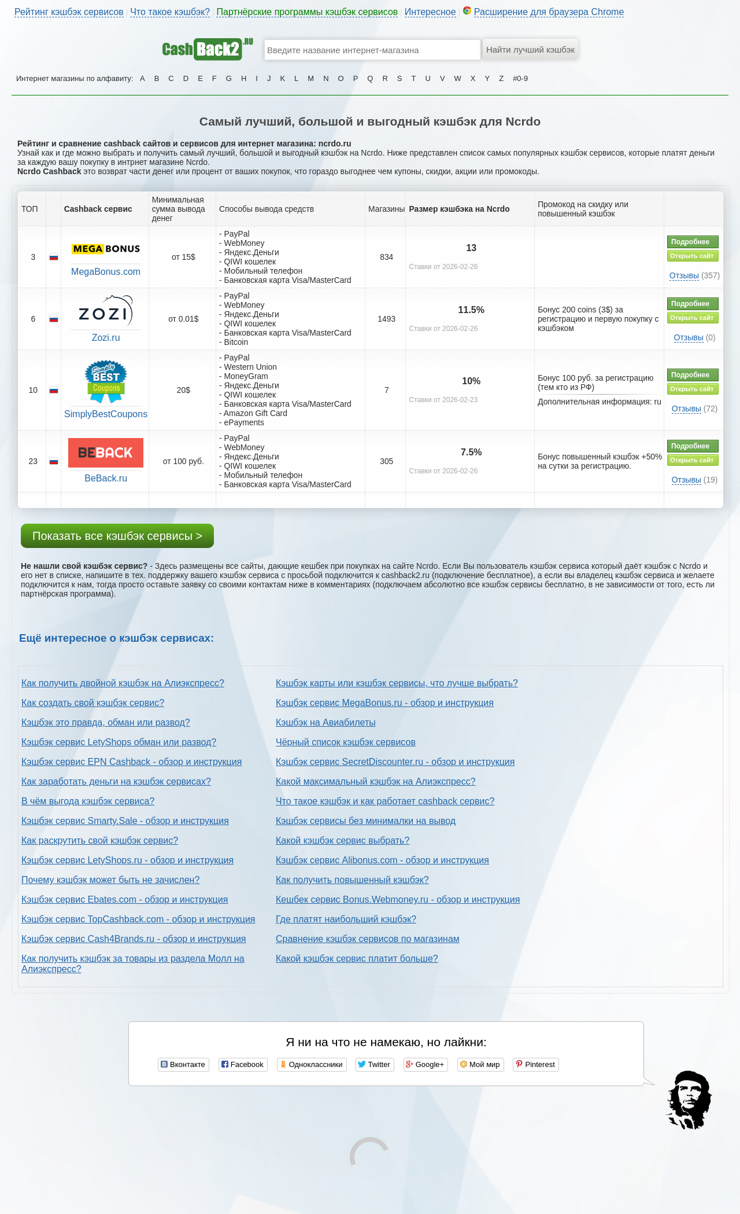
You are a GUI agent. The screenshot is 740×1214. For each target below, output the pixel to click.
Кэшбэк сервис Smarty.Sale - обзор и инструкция (125, 821)
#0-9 (520, 78)
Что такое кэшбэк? (170, 12)
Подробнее (690, 242)
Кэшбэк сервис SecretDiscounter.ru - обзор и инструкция (395, 762)
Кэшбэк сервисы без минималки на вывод (366, 821)
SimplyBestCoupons (105, 414)
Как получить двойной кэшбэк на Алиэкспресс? (122, 683)
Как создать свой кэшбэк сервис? (92, 703)
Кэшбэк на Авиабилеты (326, 722)
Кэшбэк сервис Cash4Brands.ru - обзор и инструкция (133, 939)
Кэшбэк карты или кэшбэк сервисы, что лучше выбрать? (397, 683)
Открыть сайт (691, 255)
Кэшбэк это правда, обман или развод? (105, 722)
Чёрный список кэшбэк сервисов (346, 742)
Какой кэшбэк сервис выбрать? (342, 840)
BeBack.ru (105, 478)
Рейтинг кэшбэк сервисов (69, 12)
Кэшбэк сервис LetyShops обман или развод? (118, 742)
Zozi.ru (106, 338)
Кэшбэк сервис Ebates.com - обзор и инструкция (124, 899)
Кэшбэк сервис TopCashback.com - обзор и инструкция (138, 919)
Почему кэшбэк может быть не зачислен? (110, 880)
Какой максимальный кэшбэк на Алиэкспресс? (376, 781)
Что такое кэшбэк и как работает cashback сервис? (385, 801)
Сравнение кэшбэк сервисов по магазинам (368, 939)
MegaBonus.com (105, 272)
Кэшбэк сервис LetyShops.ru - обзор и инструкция (127, 860)
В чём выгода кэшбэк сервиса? (87, 801)
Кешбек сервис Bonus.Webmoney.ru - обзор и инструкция (398, 899)
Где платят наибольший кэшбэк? (346, 919)
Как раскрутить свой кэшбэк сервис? (99, 840)
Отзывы (684, 275)
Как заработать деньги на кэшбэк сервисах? (116, 781)
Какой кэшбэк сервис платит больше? (357, 958)
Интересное (430, 12)
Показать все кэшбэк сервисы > (117, 535)
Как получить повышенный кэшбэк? (352, 880)
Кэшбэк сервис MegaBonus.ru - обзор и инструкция (385, 703)
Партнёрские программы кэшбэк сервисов (307, 12)
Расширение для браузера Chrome (549, 12)
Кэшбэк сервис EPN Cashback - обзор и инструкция (131, 762)
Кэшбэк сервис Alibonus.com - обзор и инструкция (382, 860)
